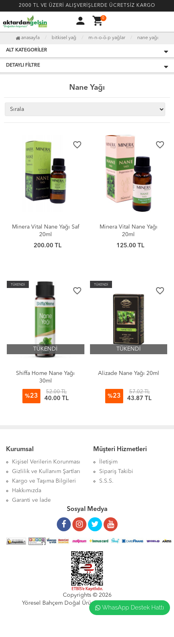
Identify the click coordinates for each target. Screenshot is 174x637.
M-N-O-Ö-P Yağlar (106, 37)
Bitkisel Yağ (64, 37)
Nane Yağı (147, 37)
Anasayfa (28, 37)
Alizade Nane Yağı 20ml (128, 373)
